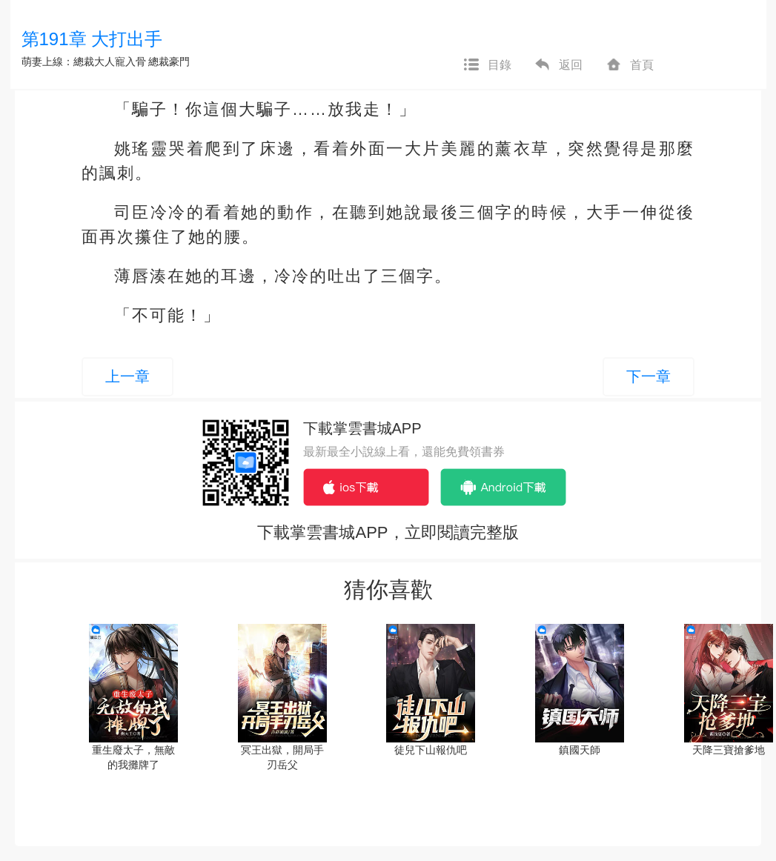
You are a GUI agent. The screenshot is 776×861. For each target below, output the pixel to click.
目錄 (486, 65)
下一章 (648, 376)
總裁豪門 (169, 61)
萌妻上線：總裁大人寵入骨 (83, 61)
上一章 (127, 376)
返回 (558, 65)
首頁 (629, 65)
